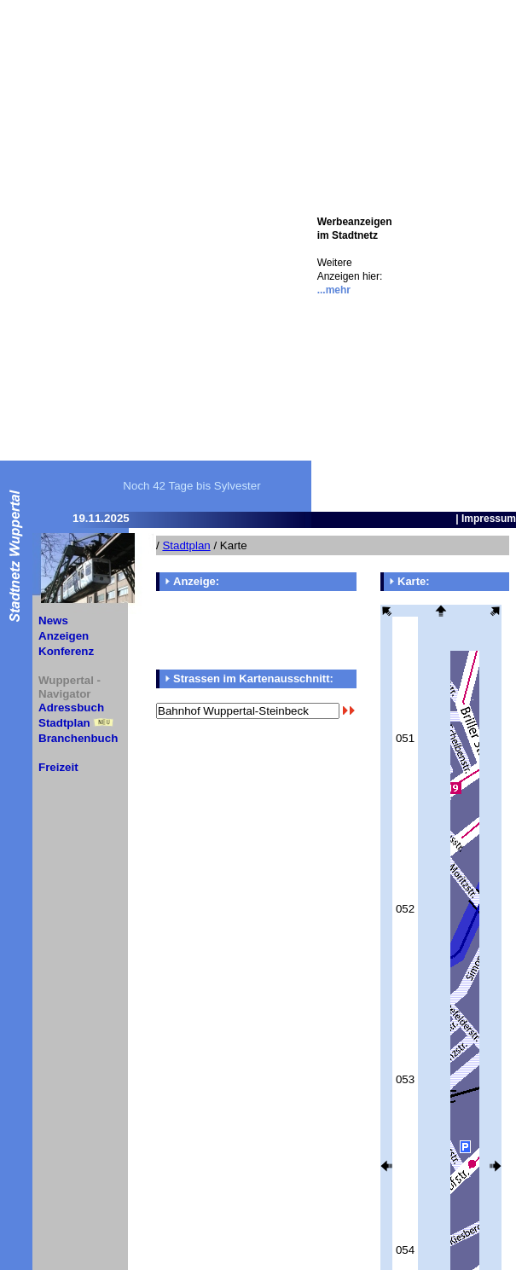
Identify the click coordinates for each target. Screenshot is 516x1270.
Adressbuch (71, 707)
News (53, 620)
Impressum (488, 519)
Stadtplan (64, 722)
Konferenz (66, 651)
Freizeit (58, 767)
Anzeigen (63, 635)
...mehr (334, 290)
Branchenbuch (78, 738)
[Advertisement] (453, 256)
